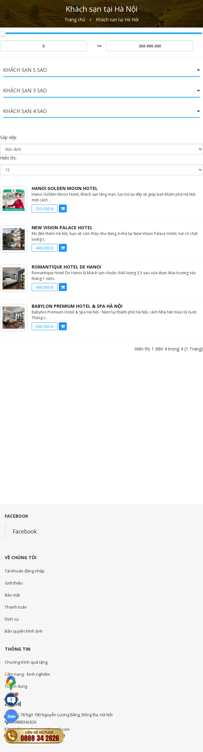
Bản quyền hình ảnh (24, 631)
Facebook (25, 531)
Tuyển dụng (16, 686)
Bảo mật (12, 595)
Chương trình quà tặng (26, 662)
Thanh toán (16, 607)
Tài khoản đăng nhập (25, 571)
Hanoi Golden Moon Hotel (65, 188)
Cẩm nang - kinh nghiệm (27, 674)
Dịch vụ (12, 619)
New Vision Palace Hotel (62, 227)
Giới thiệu (14, 583)
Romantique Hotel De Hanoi (66, 267)
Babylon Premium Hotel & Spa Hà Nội (77, 306)
